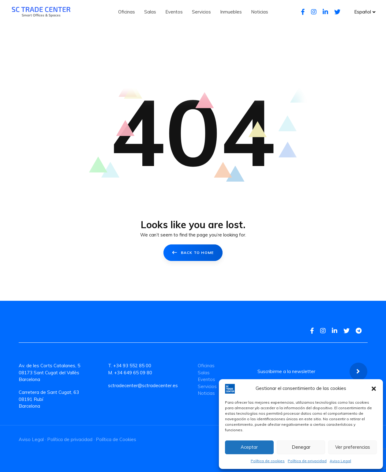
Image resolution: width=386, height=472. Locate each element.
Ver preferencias (352, 447)
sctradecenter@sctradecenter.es (143, 385)
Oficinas (206, 365)
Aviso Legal (340, 461)
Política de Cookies (116, 439)
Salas (204, 373)
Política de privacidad (307, 461)
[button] (374, 389)
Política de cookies (268, 461)
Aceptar (249, 447)
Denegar (301, 447)
